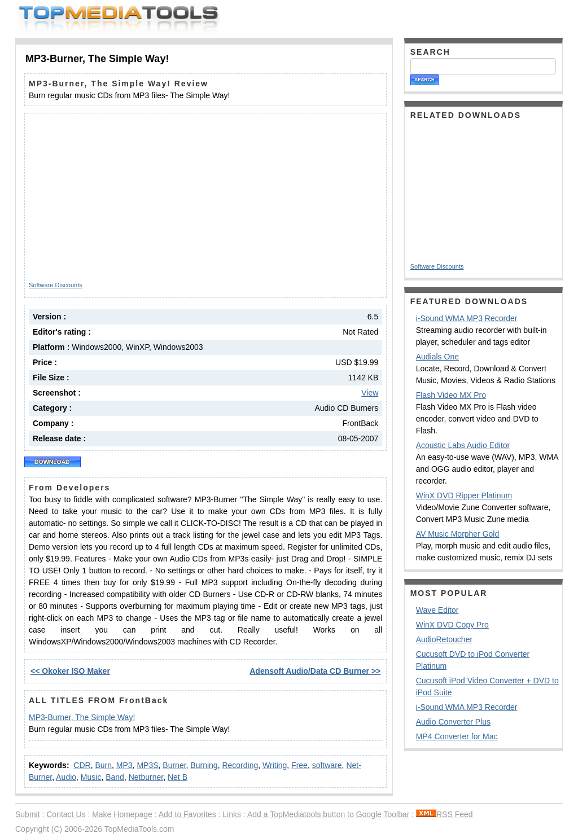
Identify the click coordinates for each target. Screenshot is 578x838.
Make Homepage (122, 814)
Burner (174, 765)
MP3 (124, 765)
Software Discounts (55, 285)
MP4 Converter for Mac (457, 736)
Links (231, 814)
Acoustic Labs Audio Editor (463, 445)
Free (299, 765)
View (369, 392)
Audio (66, 777)
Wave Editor (437, 610)
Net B (177, 777)
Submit (27, 814)
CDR (81, 765)
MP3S (147, 765)
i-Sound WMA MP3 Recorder (467, 318)
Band (115, 777)
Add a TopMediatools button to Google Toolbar (328, 814)
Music (91, 777)
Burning (203, 765)
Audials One (437, 356)
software (327, 765)
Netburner (146, 777)
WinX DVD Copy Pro (452, 624)
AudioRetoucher (444, 639)
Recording (240, 765)
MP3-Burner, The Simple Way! (82, 717)
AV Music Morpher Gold (458, 533)
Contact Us (65, 814)
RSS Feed (444, 814)
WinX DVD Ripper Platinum (464, 495)
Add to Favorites (187, 814)
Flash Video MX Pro (451, 395)
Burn (103, 765)
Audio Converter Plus (453, 721)
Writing (274, 765)
